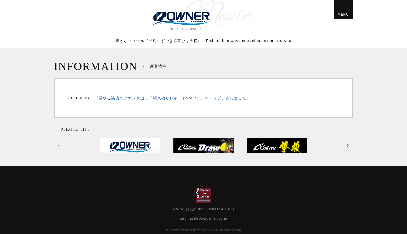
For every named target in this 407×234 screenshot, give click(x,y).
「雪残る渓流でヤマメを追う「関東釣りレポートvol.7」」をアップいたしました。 (173, 98)
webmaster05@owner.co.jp (203, 218)
